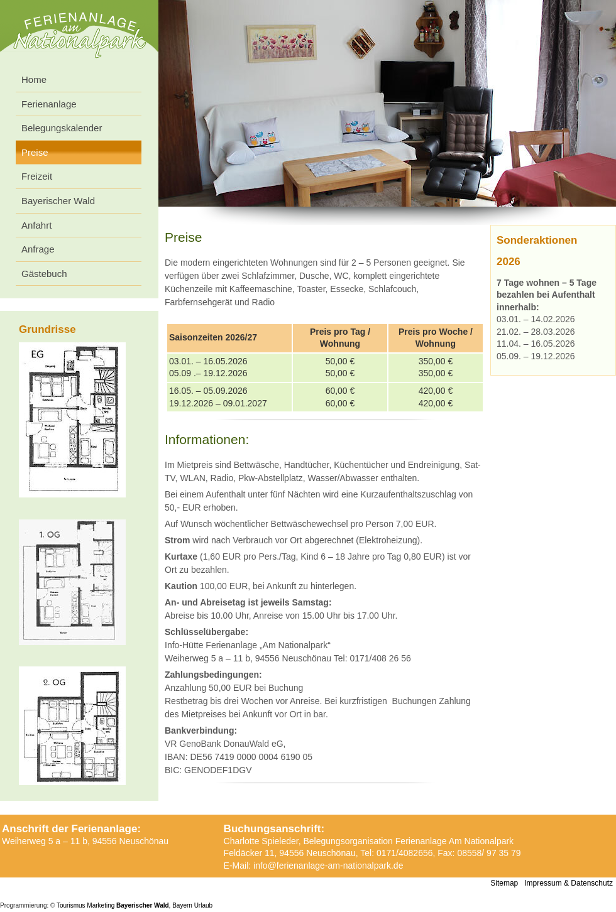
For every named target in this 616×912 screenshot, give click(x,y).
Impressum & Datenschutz (568, 883)
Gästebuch (44, 273)
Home (34, 79)
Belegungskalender (61, 127)
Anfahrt (36, 225)
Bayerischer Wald (58, 200)
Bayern (182, 905)
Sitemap (504, 883)
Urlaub (203, 905)
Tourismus (71, 905)
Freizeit (36, 176)
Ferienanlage (49, 104)
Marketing (100, 905)
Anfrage (38, 249)
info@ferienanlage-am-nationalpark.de (328, 865)
